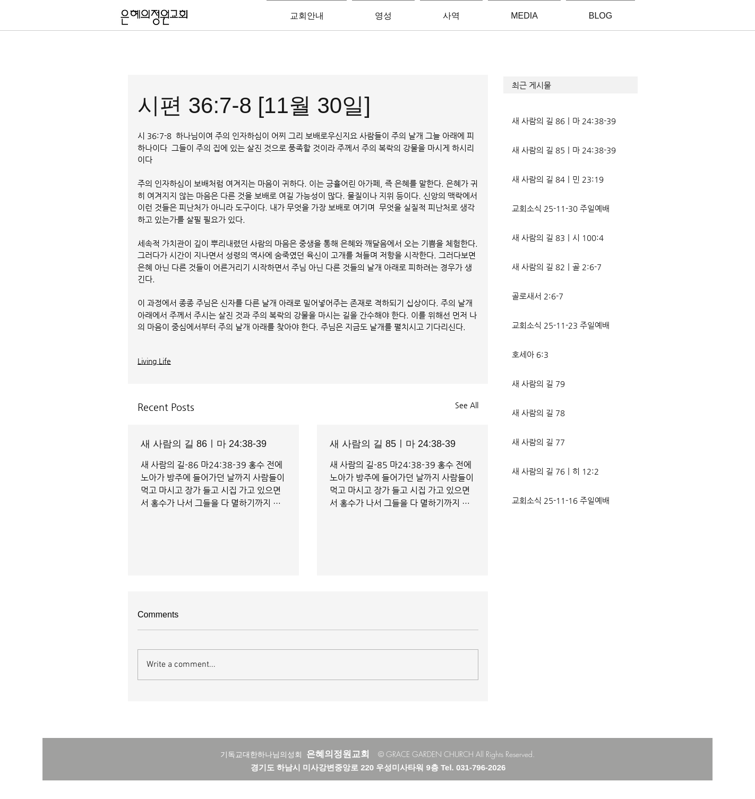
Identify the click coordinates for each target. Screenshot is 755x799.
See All (466, 405)
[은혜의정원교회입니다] (154, 18)
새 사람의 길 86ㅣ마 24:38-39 (204, 444)
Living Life (154, 361)
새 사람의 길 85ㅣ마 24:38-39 (393, 444)
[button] (570, 84)
